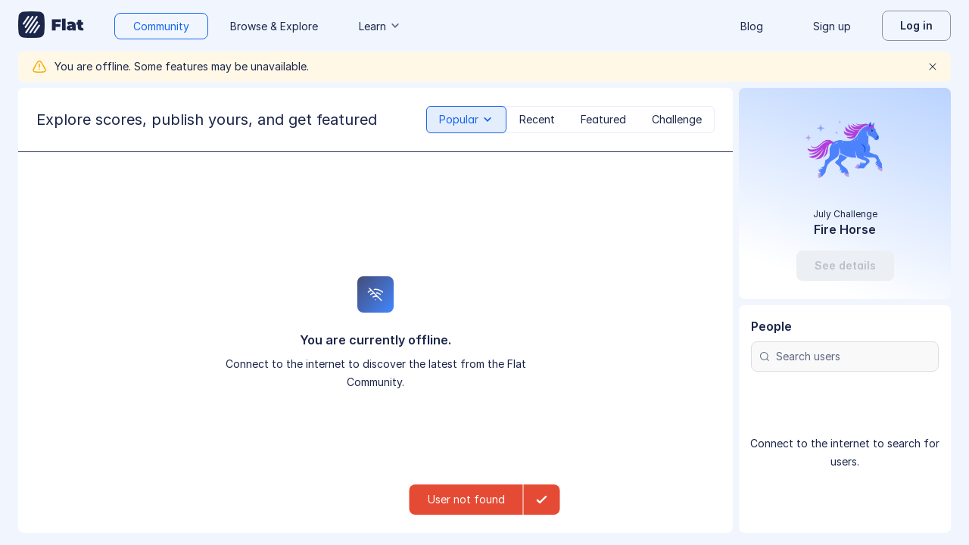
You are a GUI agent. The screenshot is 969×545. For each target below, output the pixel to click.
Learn (380, 26)
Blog (751, 26)
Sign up (832, 26)
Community (161, 26)
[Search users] (845, 356)
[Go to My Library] (51, 25)
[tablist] (570, 119)
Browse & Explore (274, 26)
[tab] (466, 119)
